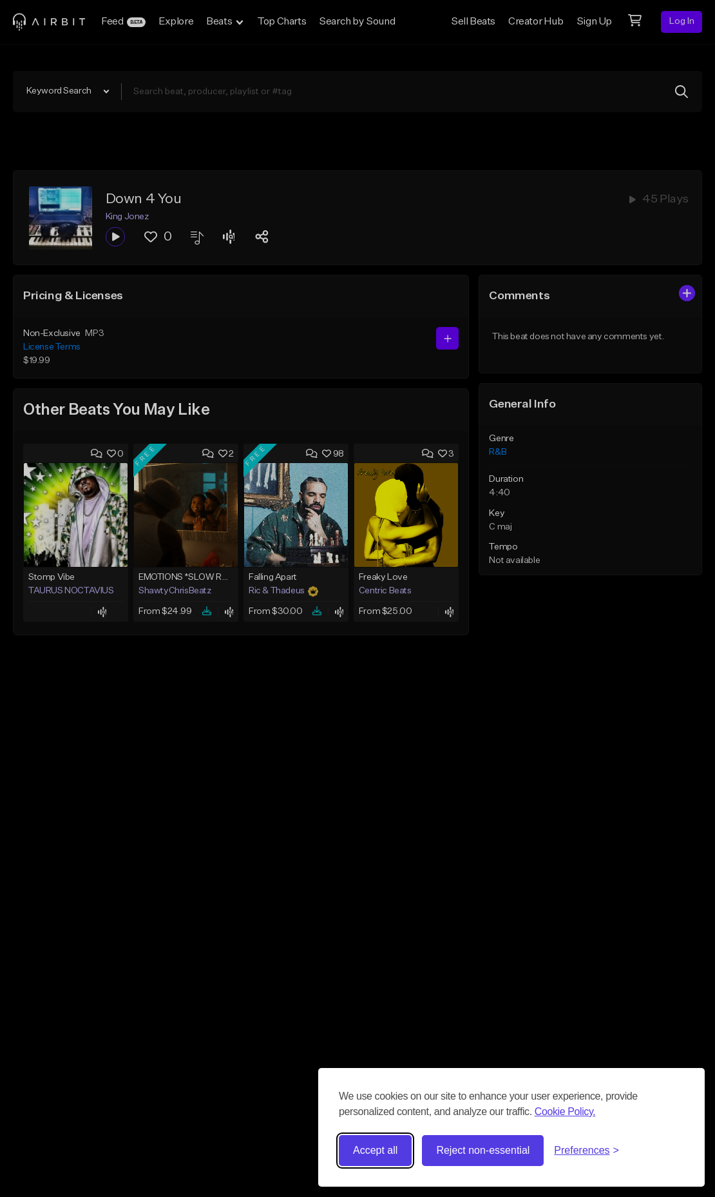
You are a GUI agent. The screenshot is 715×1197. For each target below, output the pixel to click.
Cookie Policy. (565, 1111)
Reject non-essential (482, 1150)
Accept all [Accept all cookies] (375, 1150)
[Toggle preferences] (586, 1150)
